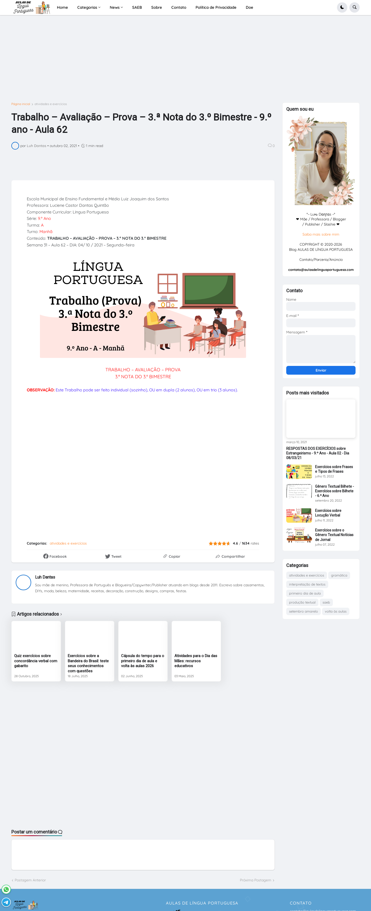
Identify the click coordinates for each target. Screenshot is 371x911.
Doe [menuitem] (249, 7)
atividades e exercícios (51, 104)
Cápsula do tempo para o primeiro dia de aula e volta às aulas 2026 (142, 661)
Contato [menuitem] (178, 7)
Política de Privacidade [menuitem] (216, 7)
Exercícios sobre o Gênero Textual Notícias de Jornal (334, 535)
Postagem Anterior (30, 880)
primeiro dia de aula (305, 593)
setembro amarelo (303, 611)
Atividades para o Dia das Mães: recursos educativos (195, 661)
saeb (326, 602)
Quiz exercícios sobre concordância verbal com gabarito (35, 661)
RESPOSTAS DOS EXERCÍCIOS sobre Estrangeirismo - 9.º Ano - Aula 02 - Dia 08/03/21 (317, 453)
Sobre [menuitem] (156, 7)
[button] (342, 7)
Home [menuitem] (62, 7)
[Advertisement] (166, 61)
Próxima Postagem (255, 880)
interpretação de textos (307, 584)
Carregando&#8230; (130, 467)
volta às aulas (336, 611)
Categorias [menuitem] (87, 7)
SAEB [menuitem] (137, 7)
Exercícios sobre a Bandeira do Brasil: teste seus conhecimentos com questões (88, 663)
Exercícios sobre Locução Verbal (328, 513)
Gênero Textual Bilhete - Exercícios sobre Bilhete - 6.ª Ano (334, 491)
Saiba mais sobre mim (320, 234)
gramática (339, 575)
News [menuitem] (115, 7)
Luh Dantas (45, 577)
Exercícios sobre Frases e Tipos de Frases (334, 469)
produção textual (302, 602)
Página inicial (20, 104)
